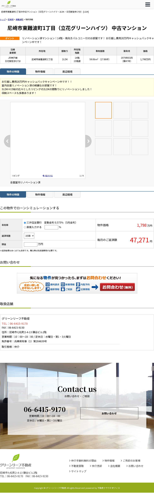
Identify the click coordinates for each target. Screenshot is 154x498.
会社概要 (114, 466)
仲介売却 (96, 466)
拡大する (48, 175)
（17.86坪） (105, 59)
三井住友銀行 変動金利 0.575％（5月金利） (52, 222)
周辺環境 (67, 71)
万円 (40, 244)
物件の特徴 (13, 71)
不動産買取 (76, 466)
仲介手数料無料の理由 (82, 460)
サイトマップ (77, 471)
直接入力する (34, 227)
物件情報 (40, 71)
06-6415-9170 (45, 409)
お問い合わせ (117, 287)
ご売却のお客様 (130, 460)
